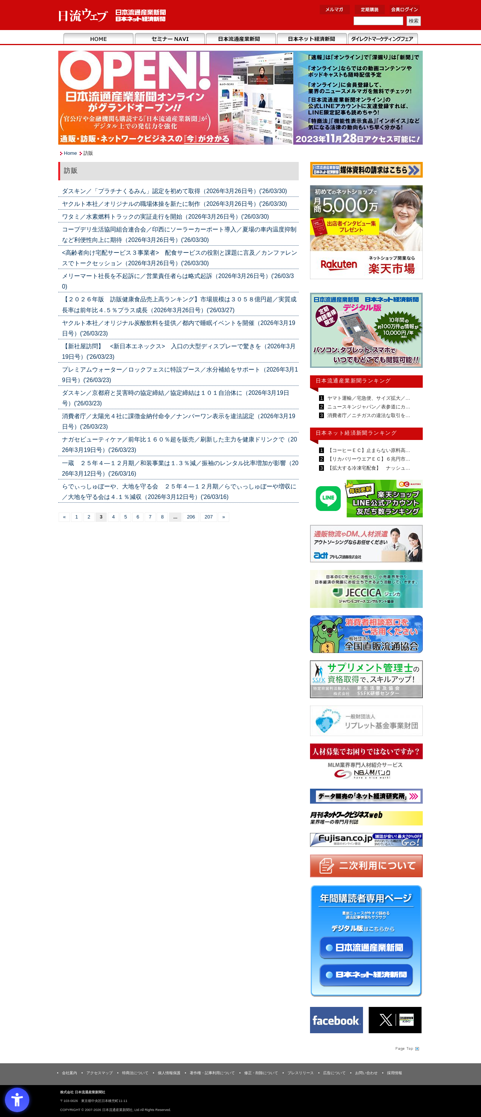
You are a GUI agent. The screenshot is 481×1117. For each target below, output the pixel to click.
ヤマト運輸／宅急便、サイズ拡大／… (368, 398)
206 (191, 517)
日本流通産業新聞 (241, 39)
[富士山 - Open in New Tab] (366, 841)
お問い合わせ (366, 1073)
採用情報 (394, 1073)
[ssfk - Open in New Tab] (366, 681)
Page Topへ (406, 1048)
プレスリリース (300, 1073)
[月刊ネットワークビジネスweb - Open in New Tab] (366, 819)
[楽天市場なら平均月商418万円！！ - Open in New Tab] (366, 233)
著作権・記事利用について (212, 1073)
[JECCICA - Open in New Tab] (366, 590)
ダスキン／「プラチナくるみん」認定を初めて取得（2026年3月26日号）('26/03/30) (174, 191)
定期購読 (370, 9)
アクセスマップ (99, 1073)
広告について (334, 1073)
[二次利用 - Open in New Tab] (366, 867)
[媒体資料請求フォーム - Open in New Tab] (366, 171)
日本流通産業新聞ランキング (353, 381)
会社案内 (69, 1073)
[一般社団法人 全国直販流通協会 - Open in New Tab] (366, 636)
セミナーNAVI (170, 39)
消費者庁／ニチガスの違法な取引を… (368, 415)
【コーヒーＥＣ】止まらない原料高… (368, 450)
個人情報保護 (169, 1073)
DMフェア (383, 39)
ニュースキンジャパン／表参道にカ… (368, 407)
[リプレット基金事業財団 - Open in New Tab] (366, 722)
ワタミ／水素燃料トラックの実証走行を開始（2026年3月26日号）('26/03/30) (165, 216)
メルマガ (335, 9)
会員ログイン (405, 9)
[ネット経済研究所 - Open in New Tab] (366, 797)
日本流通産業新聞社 (112, 15)
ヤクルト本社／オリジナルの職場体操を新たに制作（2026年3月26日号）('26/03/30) (174, 204)
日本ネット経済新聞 (312, 39)
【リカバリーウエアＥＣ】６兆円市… (368, 459)
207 (208, 517)
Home (99, 39)
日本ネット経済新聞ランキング (356, 433)
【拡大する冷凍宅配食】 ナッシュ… (368, 468)
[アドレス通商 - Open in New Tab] (366, 545)
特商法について (135, 1073)
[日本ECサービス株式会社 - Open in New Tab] (366, 500)
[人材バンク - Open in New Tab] (366, 763)
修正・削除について (261, 1073)
